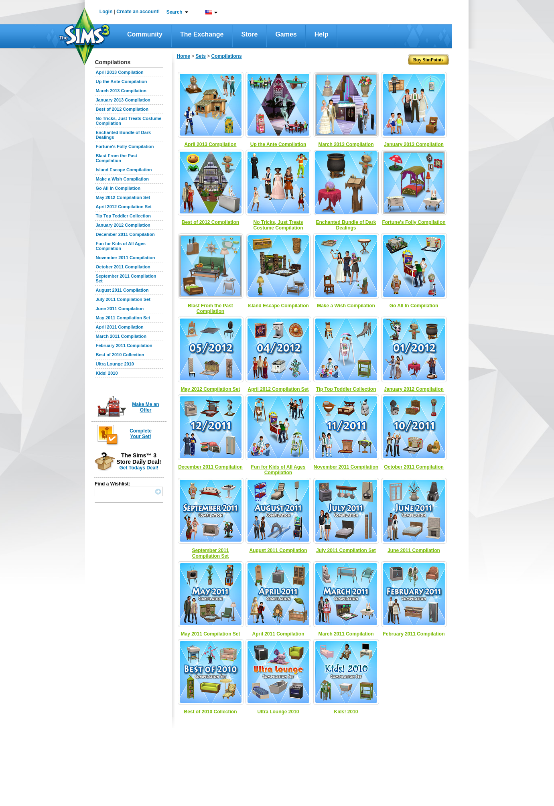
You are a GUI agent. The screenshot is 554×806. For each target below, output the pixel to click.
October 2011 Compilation (123, 266)
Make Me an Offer (145, 407)
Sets (201, 56)
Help (322, 34)
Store (249, 34)
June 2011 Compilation (120, 308)
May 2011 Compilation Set (123, 317)
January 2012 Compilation (123, 225)
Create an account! (138, 11)
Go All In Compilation (118, 188)
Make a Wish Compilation (122, 179)
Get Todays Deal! (138, 468)
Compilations (226, 56)
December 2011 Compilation (125, 234)
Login (106, 11)
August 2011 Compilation (122, 290)
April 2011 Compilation (120, 327)
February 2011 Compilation (124, 345)
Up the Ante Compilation (121, 81)
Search (174, 12)
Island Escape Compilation (124, 169)
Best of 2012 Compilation (122, 109)
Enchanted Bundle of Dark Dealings (346, 225)
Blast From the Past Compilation (116, 158)
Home (183, 56)
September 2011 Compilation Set (210, 553)
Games (285, 34)
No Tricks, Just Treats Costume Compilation (278, 225)
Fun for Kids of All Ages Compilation (121, 246)
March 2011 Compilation (121, 336)
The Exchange (201, 34)
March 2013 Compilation (121, 90)
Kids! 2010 (107, 373)
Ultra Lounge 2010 (115, 363)
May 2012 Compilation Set (123, 197)
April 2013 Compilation (120, 72)
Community (144, 34)
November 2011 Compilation (125, 257)
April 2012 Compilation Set (124, 206)
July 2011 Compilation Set (123, 299)
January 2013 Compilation (123, 99)
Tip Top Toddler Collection (123, 215)
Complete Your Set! (141, 433)
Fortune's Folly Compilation (125, 146)
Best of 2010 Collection (120, 354)
